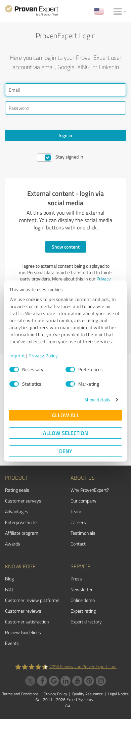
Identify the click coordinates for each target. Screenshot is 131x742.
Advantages (16, 511)
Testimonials (83, 533)
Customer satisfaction (27, 621)
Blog (9, 578)
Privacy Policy (43, 355)
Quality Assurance (87, 694)
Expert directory (86, 621)
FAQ (9, 589)
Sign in (65, 135)
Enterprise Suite (21, 522)
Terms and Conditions (20, 694)
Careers (78, 522)
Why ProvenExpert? (90, 490)
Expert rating (83, 611)
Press (76, 578)
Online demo (83, 600)
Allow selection (65, 433)
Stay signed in (69, 157)
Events (12, 643)
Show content (66, 247)
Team (76, 511)
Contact (78, 543)
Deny (65, 451)
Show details (97, 399)
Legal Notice (118, 694)
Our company (83, 500)
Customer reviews (23, 611)
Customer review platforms (32, 600)
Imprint (17, 355)
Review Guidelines (23, 632)
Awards (12, 543)
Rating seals (17, 490)
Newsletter (82, 589)
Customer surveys (23, 500)
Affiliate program (21, 533)
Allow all (65, 415)
